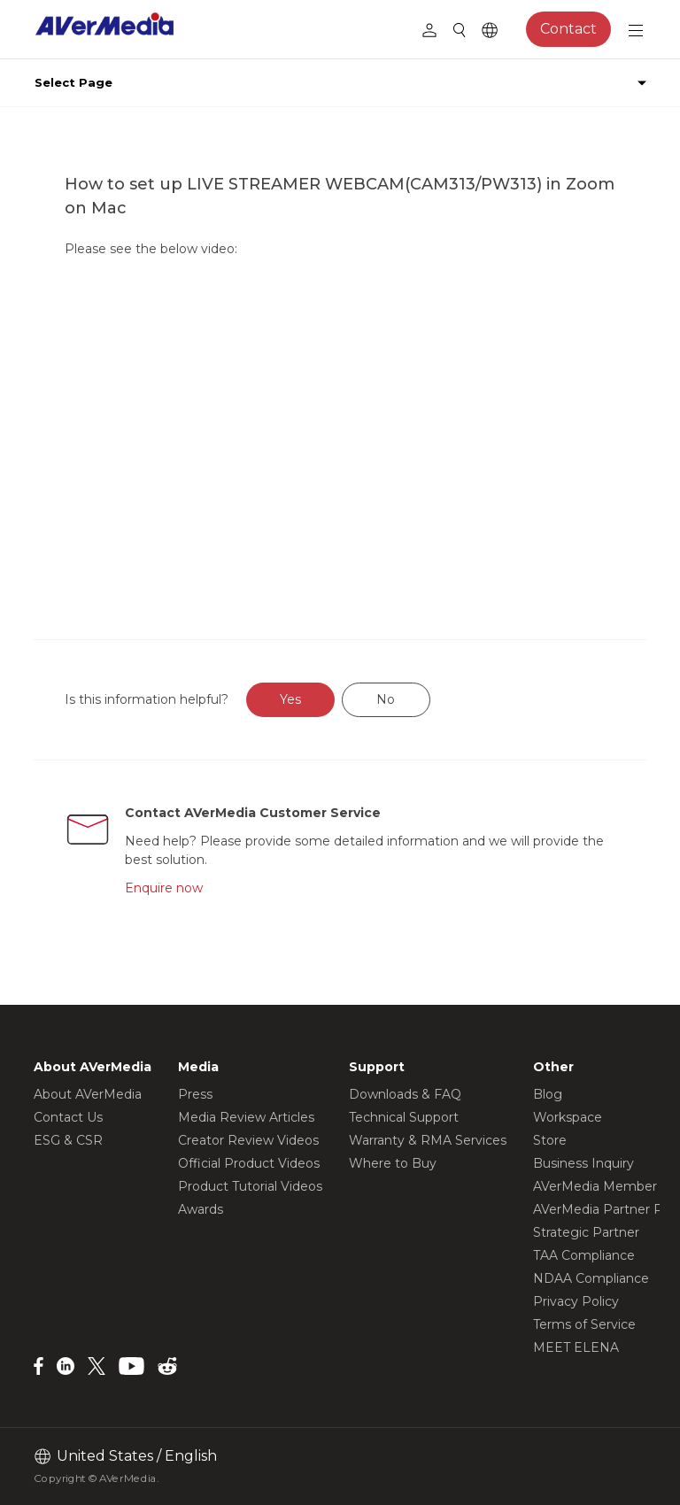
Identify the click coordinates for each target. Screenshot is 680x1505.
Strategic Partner (586, 1232)
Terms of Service (584, 1324)
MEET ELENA (576, 1347)
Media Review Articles (246, 1117)
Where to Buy (393, 1163)
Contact (568, 28)
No (385, 699)
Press (195, 1094)
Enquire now (164, 888)
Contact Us (68, 1117)
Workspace (567, 1117)
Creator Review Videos (248, 1140)
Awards (200, 1209)
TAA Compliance (584, 1255)
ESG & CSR (68, 1140)
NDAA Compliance (591, 1278)
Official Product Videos (249, 1163)
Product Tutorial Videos (250, 1186)
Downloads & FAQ (405, 1094)
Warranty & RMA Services (427, 1140)
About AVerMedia (88, 1094)
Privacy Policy (576, 1301)
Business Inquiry (583, 1163)
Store (550, 1140)
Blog (547, 1094)
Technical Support (404, 1117)
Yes (290, 699)
